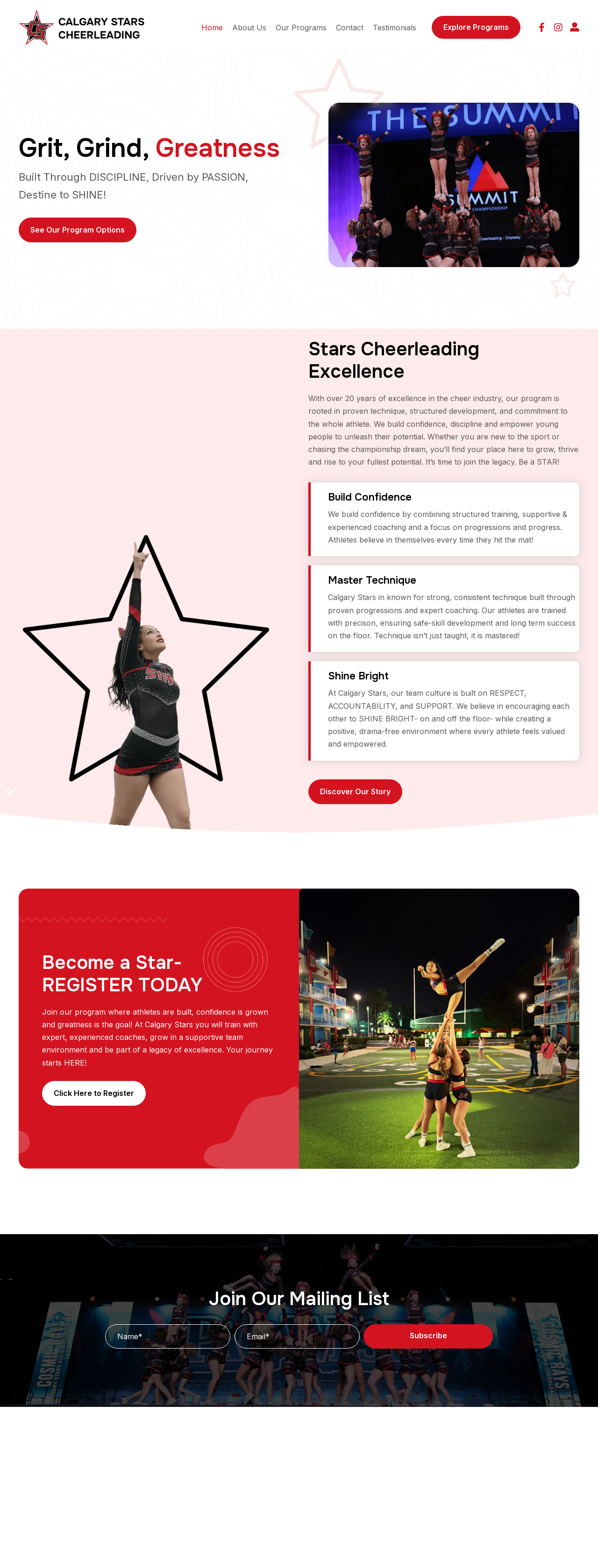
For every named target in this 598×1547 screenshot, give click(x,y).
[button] (542, 27)
